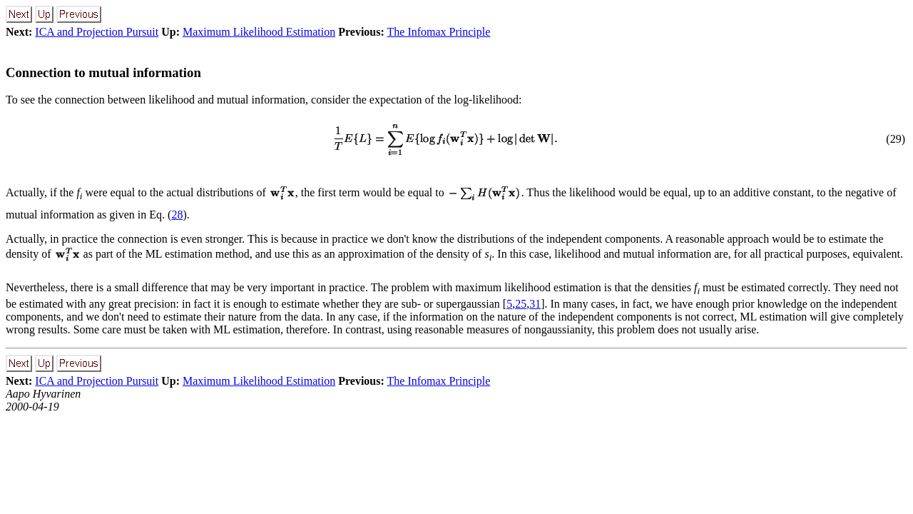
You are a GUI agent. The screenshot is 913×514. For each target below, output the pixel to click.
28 (177, 214)
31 (535, 304)
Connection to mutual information (103, 72)
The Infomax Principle (439, 32)
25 (520, 304)
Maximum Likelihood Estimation (259, 32)
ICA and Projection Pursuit (96, 32)
